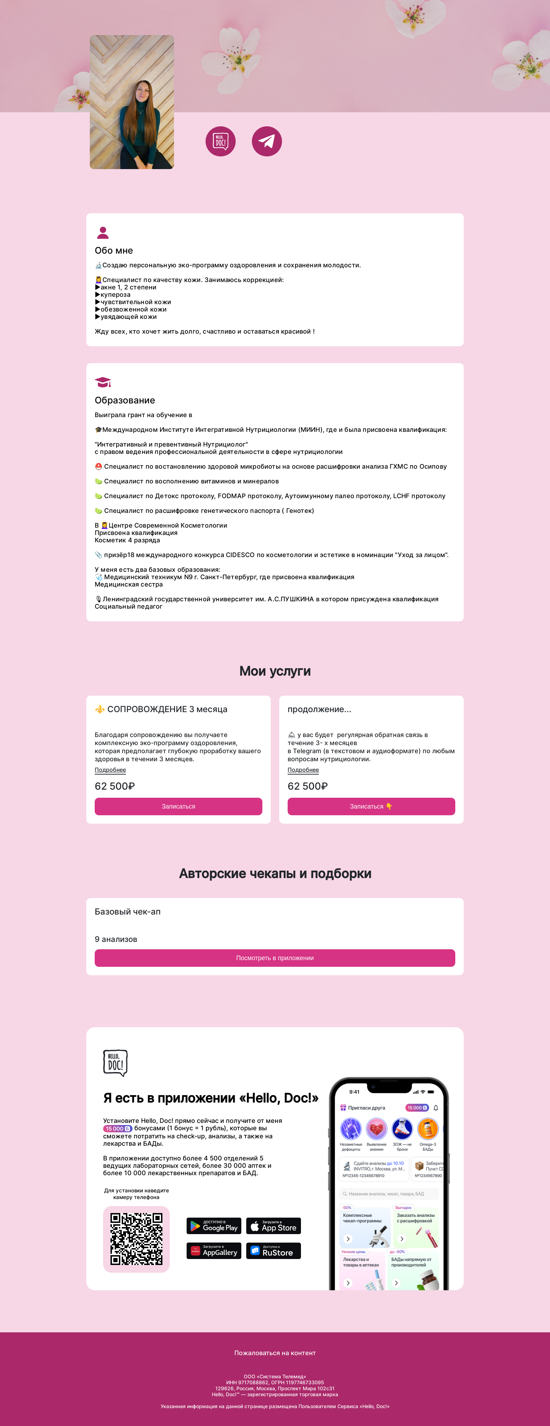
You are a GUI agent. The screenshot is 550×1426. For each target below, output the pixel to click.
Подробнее (110, 769)
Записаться (178, 806)
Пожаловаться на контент (275, 1353)
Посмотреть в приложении (275, 958)
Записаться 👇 (371, 806)
